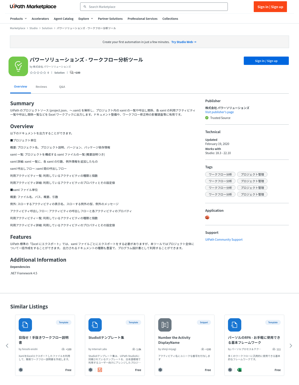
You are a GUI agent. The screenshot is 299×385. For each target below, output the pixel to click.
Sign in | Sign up (270, 6)
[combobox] (157, 6)
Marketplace (17, 28)
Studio (33, 28)
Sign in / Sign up (266, 61)
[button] (220, 174)
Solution (47, 28)
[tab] (20, 87)
